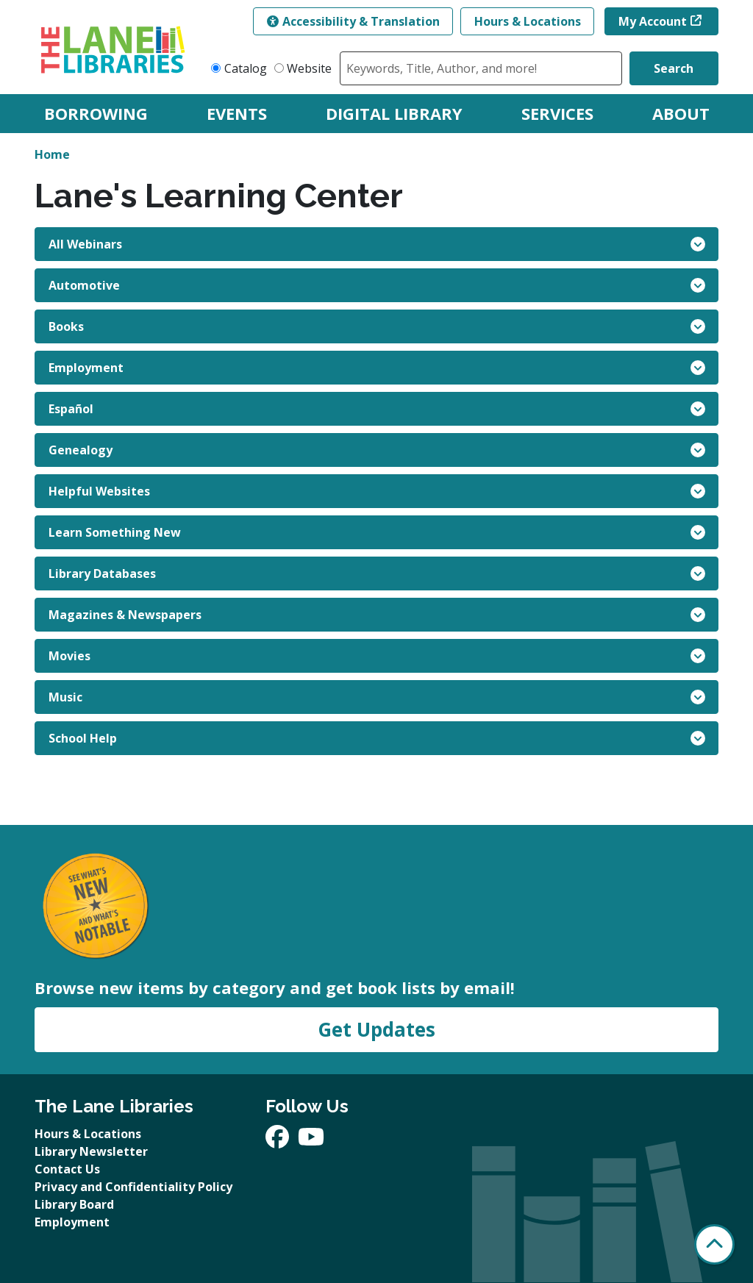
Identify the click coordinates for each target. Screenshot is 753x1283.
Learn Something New (377, 532)
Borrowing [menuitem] (96, 113)
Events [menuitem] (237, 113)
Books (377, 326)
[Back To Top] (714, 1244)
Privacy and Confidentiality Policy (133, 1187)
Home (52, 154)
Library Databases (377, 573)
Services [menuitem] (557, 113)
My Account (652, 21)
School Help (377, 738)
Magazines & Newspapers (377, 615)
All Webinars (377, 244)
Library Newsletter (91, 1151)
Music (377, 697)
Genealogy (377, 450)
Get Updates (376, 1029)
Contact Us (67, 1169)
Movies (377, 656)
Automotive (377, 285)
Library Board (74, 1204)
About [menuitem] (681, 113)
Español (377, 409)
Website (309, 68)
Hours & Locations (527, 21)
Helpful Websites (377, 491)
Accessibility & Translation (353, 21)
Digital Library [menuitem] (394, 113)
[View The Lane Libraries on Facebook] (278, 1141)
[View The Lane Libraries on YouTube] (311, 1141)
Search (673, 68)
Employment (377, 368)
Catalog (245, 68)
